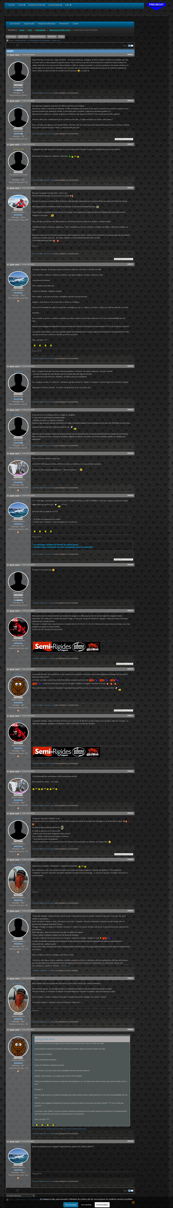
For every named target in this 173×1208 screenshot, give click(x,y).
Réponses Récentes (37, 37)
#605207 (130, 54)
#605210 (130, 100)
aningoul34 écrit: (45, 1039)
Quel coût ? (57, 40)
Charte (61, 37)
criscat (18, 616)
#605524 (130, 910)
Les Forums (11, 37)
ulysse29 (18, 458)
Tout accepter (70, 1205)
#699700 (130, 1141)
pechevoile (18, 674)
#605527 (130, 978)
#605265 (130, 495)
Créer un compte (49, 93)
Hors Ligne (18, 85)
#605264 (130, 453)
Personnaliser (102, 1205)
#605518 (130, 771)
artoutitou (18, 415)
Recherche (52, 37)
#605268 (130, 564)
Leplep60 (18, 106)
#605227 (130, 264)
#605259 (130, 409)
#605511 (130, 610)
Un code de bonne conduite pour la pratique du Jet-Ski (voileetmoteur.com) (59, 1129)
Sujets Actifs (23, 37)
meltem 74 (18, 193)
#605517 (130, 715)
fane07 (18, 60)
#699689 (130, 1029)
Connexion (36, 93)
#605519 (130, 813)
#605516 (130, 669)
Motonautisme (21, 40)
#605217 (130, 144)
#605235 (130, 366)
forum (11, 40)
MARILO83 (18, 149)
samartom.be (18, 865)
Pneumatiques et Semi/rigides (39, 40)
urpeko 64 (18, 818)
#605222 (130, 188)
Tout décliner (86, 1205)
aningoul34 (18, 269)
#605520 (130, 859)
